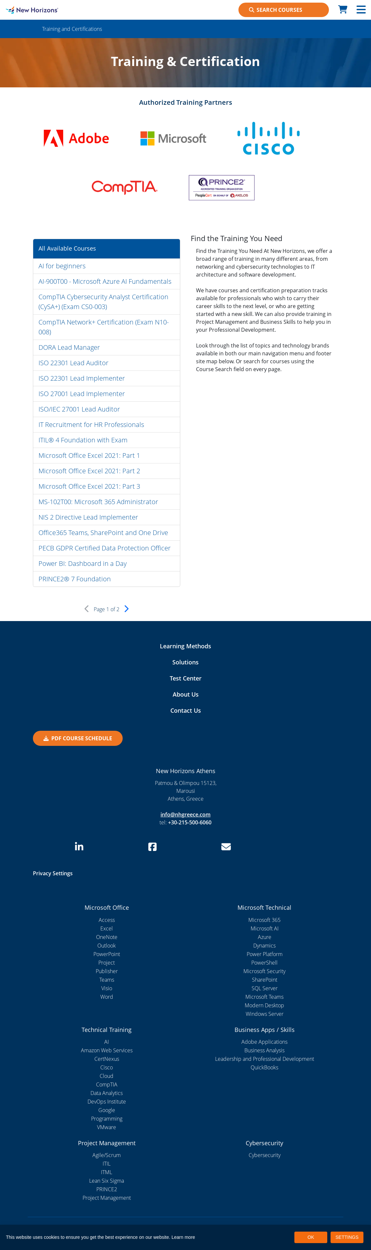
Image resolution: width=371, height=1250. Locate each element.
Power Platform (265, 954)
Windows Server (265, 1013)
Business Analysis (264, 1050)
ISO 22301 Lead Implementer (81, 378)
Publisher (107, 971)
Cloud (106, 1076)
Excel (106, 928)
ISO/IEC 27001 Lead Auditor (79, 409)
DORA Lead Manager (69, 347)
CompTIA (106, 1084)
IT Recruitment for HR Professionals (91, 424)
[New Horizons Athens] (46, 10)
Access (107, 920)
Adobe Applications (264, 1041)
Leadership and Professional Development (264, 1058)
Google (106, 1110)
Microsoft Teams (264, 996)
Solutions (185, 662)
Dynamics (264, 945)
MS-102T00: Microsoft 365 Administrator (98, 501)
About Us (186, 694)
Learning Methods (185, 646)
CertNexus (106, 1058)
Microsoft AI (265, 928)
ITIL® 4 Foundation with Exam (83, 439)
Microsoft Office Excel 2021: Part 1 (89, 455)
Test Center (186, 678)
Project (106, 962)
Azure (264, 937)
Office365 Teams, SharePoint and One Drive (103, 532)
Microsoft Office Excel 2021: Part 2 (89, 470)
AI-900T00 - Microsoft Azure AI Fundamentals (104, 281)
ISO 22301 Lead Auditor (73, 362)
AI (106, 1041)
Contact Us (185, 710)
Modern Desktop (264, 1005)
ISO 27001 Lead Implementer (81, 393)
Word (106, 996)
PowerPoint (106, 954)
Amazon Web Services (107, 1050)
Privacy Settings (53, 873)
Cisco (106, 1067)
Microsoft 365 (264, 920)
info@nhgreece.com (185, 814)
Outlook (106, 945)
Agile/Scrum (106, 1155)
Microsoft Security (264, 971)
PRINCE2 (106, 1189)
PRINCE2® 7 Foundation (74, 578)
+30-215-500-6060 (189, 822)
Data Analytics (106, 1093)
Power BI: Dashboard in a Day (82, 563)
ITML (106, 1172)
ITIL (107, 1163)
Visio (106, 988)
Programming (106, 1118)
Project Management (107, 1197)
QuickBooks (264, 1067)
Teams (106, 979)
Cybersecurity (265, 1155)
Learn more (183, 1237)
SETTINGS (347, 1237)
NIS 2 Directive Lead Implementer (88, 517)
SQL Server (265, 988)
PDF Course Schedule (77, 738)
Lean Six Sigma (106, 1180)
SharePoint (264, 979)
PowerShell (264, 962)
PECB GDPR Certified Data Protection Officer (104, 548)
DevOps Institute (106, 1101)
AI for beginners (62, 265)
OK (311, 1237)
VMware (106, 1127)
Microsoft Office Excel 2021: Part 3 (89, 486)
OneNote (106, 937)
